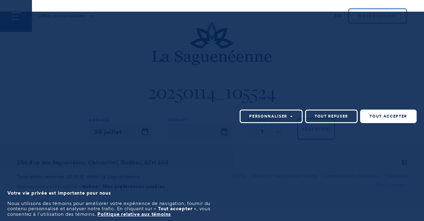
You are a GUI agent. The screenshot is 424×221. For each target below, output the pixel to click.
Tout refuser (331, 116)
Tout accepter (388, 116)
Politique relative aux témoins (134, 214)
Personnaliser (271, 116)
